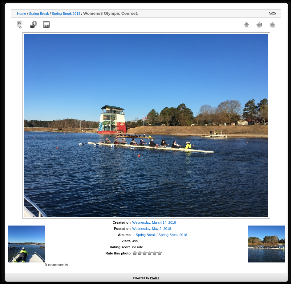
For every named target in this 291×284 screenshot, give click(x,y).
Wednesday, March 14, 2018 (154, 222)
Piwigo (154, 277)
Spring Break (39, 13)
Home (21, 13)
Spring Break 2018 (66, 13)
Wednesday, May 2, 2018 (151, 228)
